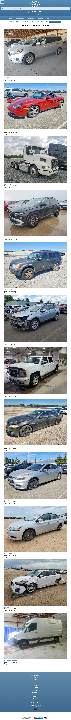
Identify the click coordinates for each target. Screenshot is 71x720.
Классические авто (35, 692)
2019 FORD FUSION (8, 607)
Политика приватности (42, 714)
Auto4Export (35, 3)
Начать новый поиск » (55, 21)
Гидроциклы (35, 687)
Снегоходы (35, 682)
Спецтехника (35, 690)
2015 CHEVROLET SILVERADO (10, 395)
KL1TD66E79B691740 (57, 17)
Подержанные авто (35, 675)
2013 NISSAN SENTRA (8, 553)
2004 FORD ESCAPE (8, 289)
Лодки (35, 685)
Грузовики (35, 688)
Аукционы (35, 696)
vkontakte (35, 709)
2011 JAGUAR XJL (7, 446)
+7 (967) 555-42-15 (37, 11)
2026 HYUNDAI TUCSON (9, 237)
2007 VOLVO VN (7, 184)
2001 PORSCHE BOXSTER (9, 130)
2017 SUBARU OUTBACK (9, 343)
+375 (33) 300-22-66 (37, 13)
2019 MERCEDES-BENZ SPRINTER (10, 660)
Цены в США (35, 698)
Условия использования (51, 714)
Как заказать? (35, 695)
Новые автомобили (35, 673)
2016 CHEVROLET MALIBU (9, 500)
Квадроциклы (35, 681)
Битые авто (35, 677)
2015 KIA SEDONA (7, 77)
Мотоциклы (35, 679)
